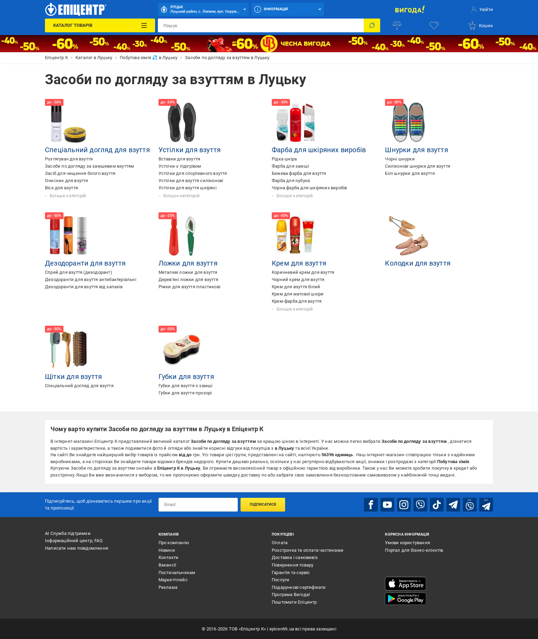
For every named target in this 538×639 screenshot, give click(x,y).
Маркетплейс (173, 579)
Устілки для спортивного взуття (193, 173)
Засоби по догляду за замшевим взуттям (89, 166)
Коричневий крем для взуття (303, 272)
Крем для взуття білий (296, 286)
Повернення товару (292, 565)
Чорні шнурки (399, 158)
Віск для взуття (61, 187)
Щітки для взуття (73, 376)
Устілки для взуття (190, 150)
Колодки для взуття (418, 263)
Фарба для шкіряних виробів (319, 150)
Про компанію (174, 542)
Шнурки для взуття (416, 150)
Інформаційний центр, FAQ (74, 540)
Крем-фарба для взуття (296, 301)
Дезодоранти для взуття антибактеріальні (90, 279)
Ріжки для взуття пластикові (189, 286)
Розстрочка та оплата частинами (307, 550)
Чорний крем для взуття (298, 279)
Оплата (280, 542)
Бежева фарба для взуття (299, 173)
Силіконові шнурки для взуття (417, 166)
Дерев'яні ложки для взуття (188, 279)
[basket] (480, 25)
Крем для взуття (299, 263)
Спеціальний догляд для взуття (97, 150)
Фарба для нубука (291, 180)
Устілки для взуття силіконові (191, 180)
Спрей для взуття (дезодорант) (78, 272)
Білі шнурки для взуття (409, 173)
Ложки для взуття (188, 263)
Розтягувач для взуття (69, 158)
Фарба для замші (290, 166)
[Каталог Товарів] (100, 25)
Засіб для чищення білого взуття (80, 173)
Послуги (280, 579)
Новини (167, 550)
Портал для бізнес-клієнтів (414, 550)
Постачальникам (177, 572)
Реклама (168, 587)
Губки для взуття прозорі (185, 392)
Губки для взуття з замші (186, 385)
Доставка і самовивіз (295, 557)
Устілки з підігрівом (180, 166)
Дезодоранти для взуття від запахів (83, 286)
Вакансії (167, 565)
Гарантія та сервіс (291, 572)
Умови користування (407, 542)
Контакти (169, 557)
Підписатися (263, 504)
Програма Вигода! (291, 594)
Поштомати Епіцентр (294, 602)
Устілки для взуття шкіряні (188, 187)
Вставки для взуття (179, 158)
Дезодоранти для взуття (85, 263)
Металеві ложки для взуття (188, 272)
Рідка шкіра (284, 158)
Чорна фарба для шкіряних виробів (309, 187)
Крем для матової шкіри (298, 293)
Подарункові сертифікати (299, 587)
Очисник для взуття (66, 180)
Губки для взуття (186, 376)
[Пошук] (372, 25)
